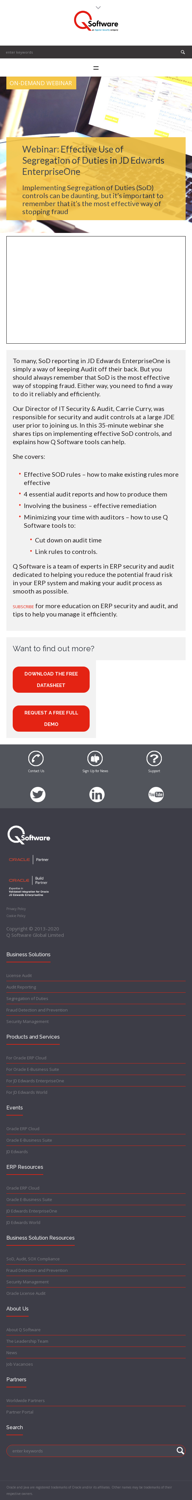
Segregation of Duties (27, 998)
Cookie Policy (15, 916)
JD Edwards (17, 1151)
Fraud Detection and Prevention (37, 1010)
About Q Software (23, 1329)
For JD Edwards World (26, 1092)
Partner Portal (19, 1412)
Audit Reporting (21, 987)
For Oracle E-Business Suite (32, 1069)
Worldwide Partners (25, 1400)
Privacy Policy (16, 909)
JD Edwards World (23, 1222)
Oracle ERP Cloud (22, 1128)
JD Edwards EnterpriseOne (31, 1211)
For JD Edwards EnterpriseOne (35, 1081)
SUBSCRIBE (23, 606)
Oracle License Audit (25, 1293)
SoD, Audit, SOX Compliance (33, 1259)
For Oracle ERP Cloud (26, 1058)
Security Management (27, 1021)
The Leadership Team (27, 1341)
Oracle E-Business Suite (29, 1140)
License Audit (19, 975)
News (11, 1352)
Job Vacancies (19, 1364)
